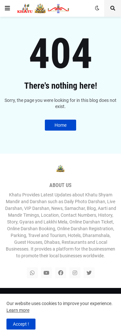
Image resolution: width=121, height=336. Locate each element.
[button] (7, 8)
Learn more (17, 310)
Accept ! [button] (21, 324)
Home (60, 125)
